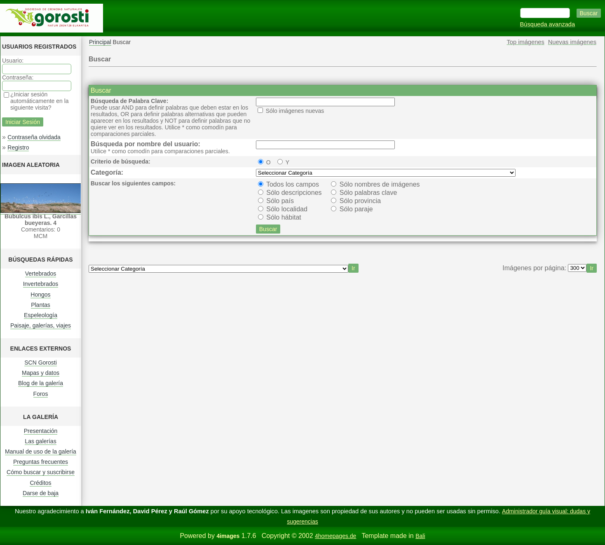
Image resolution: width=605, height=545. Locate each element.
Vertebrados (40, 273)
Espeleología (40, 315)
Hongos (40, 294)
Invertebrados (41, 284)
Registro (18, 147)
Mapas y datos (40, 373)
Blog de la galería (40, 383)
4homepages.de (335, 536)
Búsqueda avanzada (547, 24)
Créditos (40, 483)
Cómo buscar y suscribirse (41, 472)
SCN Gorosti (40, 362)
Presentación (41, 431)
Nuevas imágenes (572, 42)
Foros (40, 394)
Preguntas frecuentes (40, 461)
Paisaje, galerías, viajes (40, 325)
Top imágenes (525, 42)
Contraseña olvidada (33, 137)
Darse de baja (41, 493)
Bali (420, 536)
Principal (100, 42)
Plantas (40, 305)
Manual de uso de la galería (40, 451)
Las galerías (40, 441)
